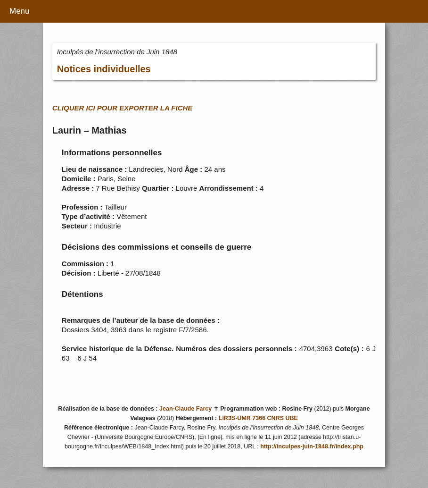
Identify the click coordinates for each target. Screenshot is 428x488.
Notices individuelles (104, 69)
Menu (19, 11)
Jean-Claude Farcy (185, 408)
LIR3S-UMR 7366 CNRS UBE (258, 418)
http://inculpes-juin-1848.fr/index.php (311, 446)
